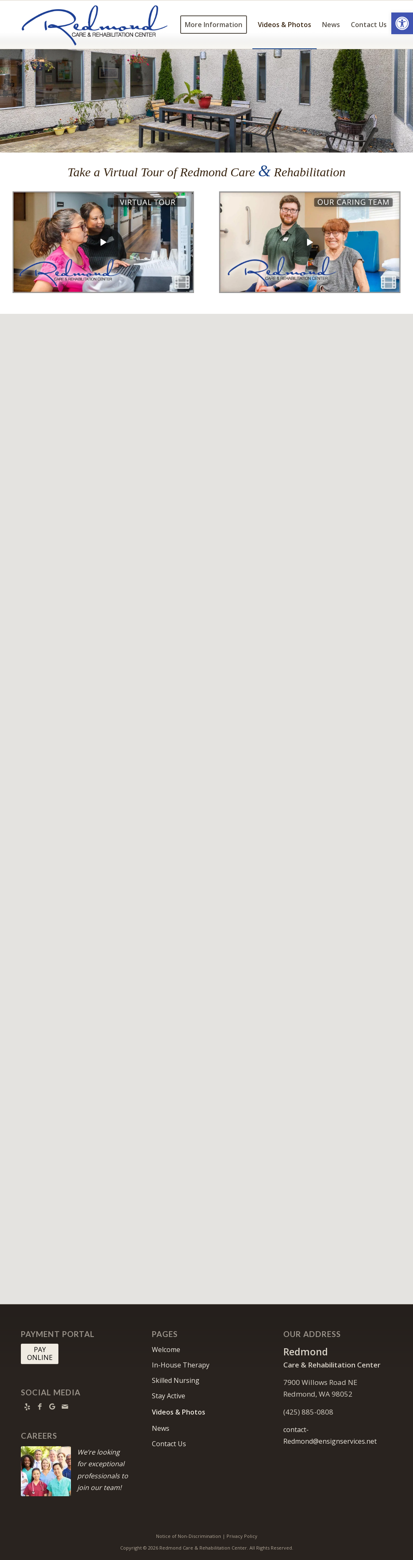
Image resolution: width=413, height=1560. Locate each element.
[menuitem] (213, 24)
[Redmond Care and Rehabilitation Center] (97, 24)
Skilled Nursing (175, 1380)
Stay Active (168, 1395)
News (160, 1428)
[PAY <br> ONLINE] (39, 1354)
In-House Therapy (180, 1365)
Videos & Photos (178, 1412)
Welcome (166, 1349)
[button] (402, 23)
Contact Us (169, 1443)
